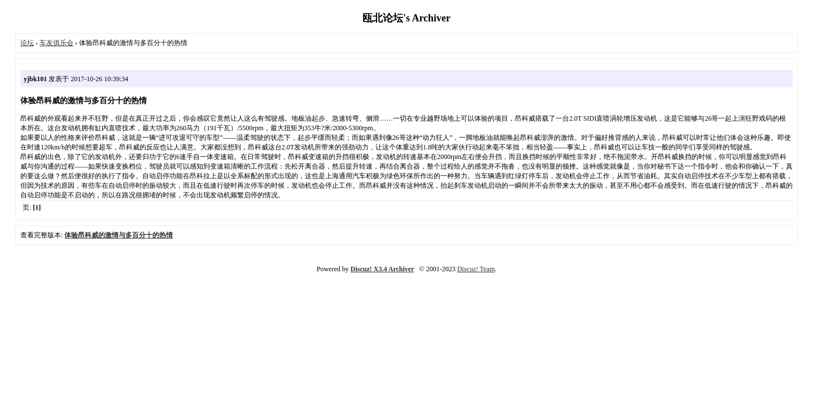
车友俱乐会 (56, 43)
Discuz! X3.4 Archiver (382, 269)
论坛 (27, 43)
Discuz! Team (476, 269)
